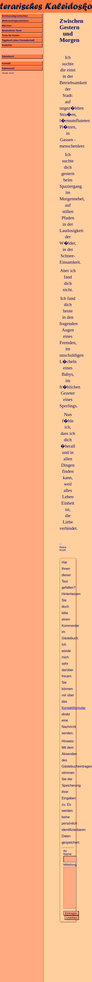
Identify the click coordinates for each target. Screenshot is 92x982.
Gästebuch (8, 56)
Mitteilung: (68, 864)
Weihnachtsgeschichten (15, 20)
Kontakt (6, 63)
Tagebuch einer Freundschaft (18, 40)
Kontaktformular (74, 708)
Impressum (8, 68)
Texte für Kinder (11, 35)
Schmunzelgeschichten (15, 16)
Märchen (6, 25)
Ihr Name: (67, 853)
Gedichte (7, 45)
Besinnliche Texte (12, 30)
